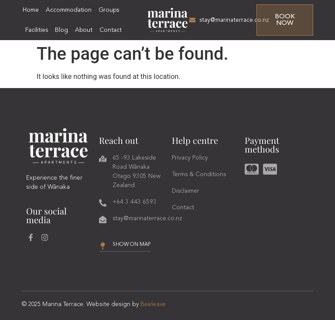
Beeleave (153, 304)
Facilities (36, 30)
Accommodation (69, 10)
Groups (109, 10)
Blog (61, 30)
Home (31, 10)
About (83, 30)
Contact (110, 30)
